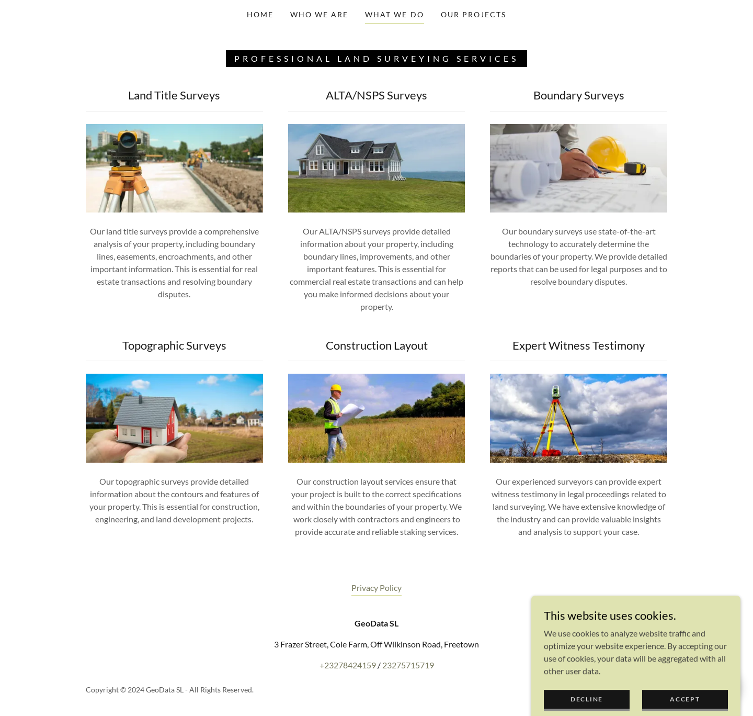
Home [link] (260, 14)
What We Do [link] (394, 14)
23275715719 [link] (408, 665)
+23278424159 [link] (348, 665)
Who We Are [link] (319, 14)
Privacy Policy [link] (376, 587)
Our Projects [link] (473, 14)
